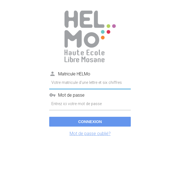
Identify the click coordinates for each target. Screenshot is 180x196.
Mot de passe (71, 95)
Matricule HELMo (74, 73)
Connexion (90, 122)
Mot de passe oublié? (90, 133)
